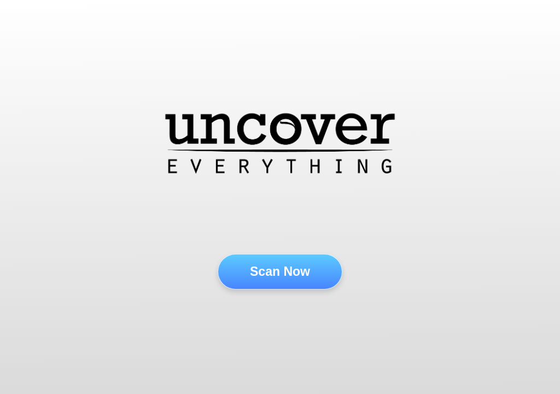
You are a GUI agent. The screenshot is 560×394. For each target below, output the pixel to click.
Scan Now (280, 271)
